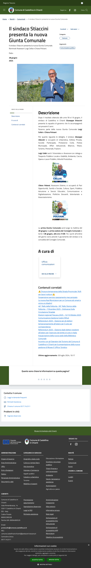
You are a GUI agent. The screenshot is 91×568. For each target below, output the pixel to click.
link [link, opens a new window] (66, 555)
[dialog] (45, 555)
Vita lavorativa (29, 466)
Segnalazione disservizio (32, 506)
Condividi (64, 29)
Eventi (70, 480)
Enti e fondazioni (7, 470)
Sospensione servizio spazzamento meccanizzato (57, 297)
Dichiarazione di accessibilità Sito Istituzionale (52, 521)
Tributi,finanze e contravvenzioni (52, 470)
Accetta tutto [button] (37, 560)
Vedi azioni (75, 29)
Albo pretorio (50, 506)
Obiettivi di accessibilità (54, 537)
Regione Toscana (9, 3)
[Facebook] (69, 10)
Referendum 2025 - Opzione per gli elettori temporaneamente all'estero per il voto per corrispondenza (55, 323)
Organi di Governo (7, 459)
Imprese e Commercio (31, 470)
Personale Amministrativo (10, 478)
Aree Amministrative (8, 462)
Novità (12, 19)
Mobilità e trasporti (30, 483)
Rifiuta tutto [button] (54, 560)
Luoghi (70, 477)
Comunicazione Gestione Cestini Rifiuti (53, 318)
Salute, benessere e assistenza (53, 480)
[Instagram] (74, 10)
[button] (45, 564)
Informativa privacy (53, 510)
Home (5, 19)
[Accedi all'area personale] (82, 3)
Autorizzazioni (51, 485)
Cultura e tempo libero (32, 462)
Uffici (3, 466)
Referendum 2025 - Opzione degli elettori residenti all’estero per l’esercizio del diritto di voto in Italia (58, 331)
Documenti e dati (7, 481)
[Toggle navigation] (4, 10)
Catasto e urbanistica (31, 477)
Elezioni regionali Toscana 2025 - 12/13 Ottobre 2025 (59, 315)
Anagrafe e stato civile (32, 459)
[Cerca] (86, 10)
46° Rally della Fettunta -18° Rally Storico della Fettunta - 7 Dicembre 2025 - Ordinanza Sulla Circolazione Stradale (57, 309)
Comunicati (21, 19)
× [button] (88, 545)
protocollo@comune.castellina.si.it (14, 527)
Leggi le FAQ (28, 510)
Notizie (70, 459)
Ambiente (49, 475)
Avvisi (70, 466)
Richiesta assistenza (31, 514)
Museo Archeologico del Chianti (45, 431)
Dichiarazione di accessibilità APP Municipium (52, 530)
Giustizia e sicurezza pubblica (53, 463)
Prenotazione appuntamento (29, 501)
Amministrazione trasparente (52, 501)
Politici (3, 474)
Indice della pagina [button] (17, 109)
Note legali (50, 514)
